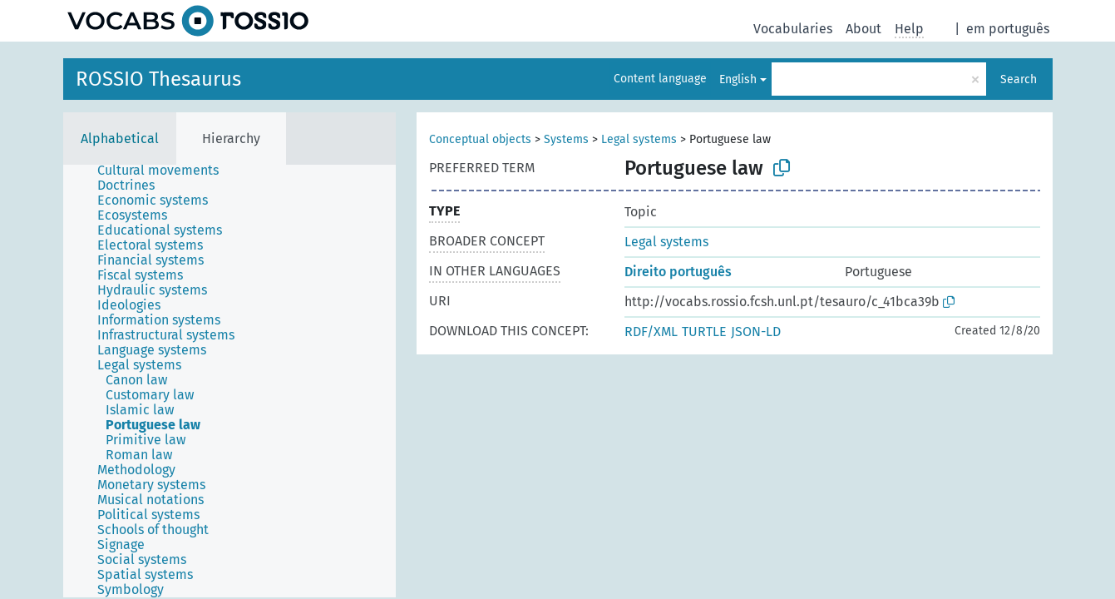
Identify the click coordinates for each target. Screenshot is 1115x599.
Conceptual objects (480, 139)
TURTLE (704, 331)
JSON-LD (756, 331)
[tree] (229, 381)
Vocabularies (792, 29)
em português (1007, 29)
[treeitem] (165, 170)
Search (1018, 79)
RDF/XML (651, 331)
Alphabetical (120, 138)
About (863, 29)
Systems (566, 139)
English (738, 79)
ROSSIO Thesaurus (158, 79)
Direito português (678, 272)
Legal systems (639, 139)
